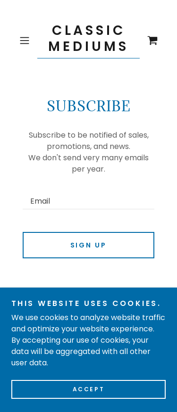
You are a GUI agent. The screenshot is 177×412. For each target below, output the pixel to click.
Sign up (88, 245)
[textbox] (88, 195)
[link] (88, 40)
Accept (88, 389)
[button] (26, 40)
